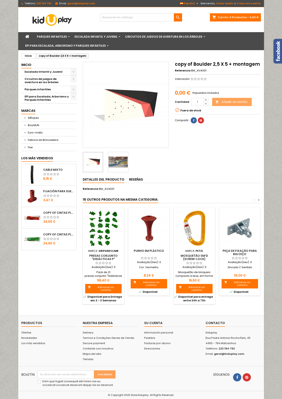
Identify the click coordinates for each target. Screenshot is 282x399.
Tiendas (88, 359)
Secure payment (94, 343)
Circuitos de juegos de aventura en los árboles (163, 37)
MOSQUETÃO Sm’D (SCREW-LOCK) (194, 257)
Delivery (88, 333)
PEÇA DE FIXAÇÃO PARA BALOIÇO (240, 252)
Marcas (28, 110)
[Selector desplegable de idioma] (189, 3)
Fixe (30, 147)
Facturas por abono (157, 343)
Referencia (182, 70)
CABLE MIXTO (53, 169)
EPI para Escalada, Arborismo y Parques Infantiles (65, 46)
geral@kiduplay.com (81, 3)
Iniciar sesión (224, 3)
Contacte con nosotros (98, 348)
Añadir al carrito (231, 101)
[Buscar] (141, 17)
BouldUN (33, 125)
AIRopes (33, 118)
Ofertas (26, 333)
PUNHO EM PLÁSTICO (149, 251)
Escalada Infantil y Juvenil (96, 37)
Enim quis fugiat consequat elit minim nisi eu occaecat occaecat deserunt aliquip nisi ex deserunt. (77, 383)
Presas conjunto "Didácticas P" (103, 257)
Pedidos (149, 338)
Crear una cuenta (248, 3)
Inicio (26, 64)
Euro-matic (35, 133)
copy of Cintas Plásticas (59, 212)
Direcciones (152, 348)
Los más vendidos (37, 158)
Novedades (29, 338)
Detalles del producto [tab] (103, 179)
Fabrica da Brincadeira (42, 140)
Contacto (215, 323)
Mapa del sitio (92, 354)
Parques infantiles (52, 37)
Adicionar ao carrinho (101, 288)
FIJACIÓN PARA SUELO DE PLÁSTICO (59, 191)
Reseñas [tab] (136, 179)
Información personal (158, 333)
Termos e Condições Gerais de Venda (108, 338)
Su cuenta (153, 323)
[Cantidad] (197, 102)
